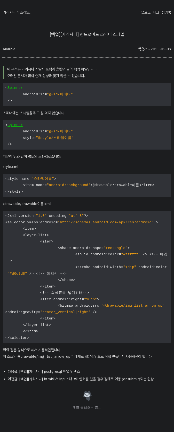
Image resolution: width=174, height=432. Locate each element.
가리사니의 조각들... (17, 12)
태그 (156, 12)
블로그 (145, 12)
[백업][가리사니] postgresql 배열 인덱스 (49, 371)
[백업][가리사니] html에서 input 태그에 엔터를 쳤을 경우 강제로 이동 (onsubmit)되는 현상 (86, 379)
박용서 (142, 49)
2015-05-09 (161, 49)
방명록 (166, 12)
